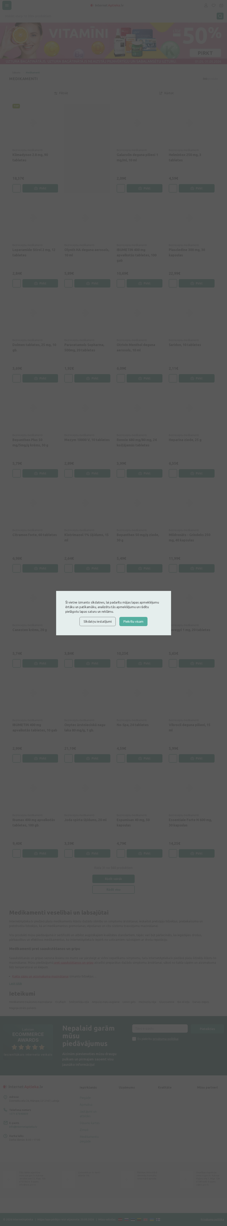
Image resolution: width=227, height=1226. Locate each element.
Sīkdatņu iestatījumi (98, 621)
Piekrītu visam (133, 621)
